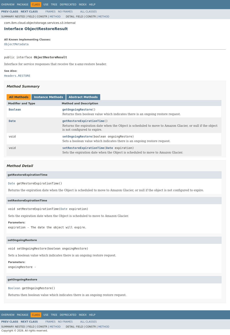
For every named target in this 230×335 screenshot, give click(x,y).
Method (55, 16)
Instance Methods (48, 97)
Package (22, 4)
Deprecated (68, 4)
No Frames (65, 11)
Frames (51, 11)
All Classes (88, 11)
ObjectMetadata (16, 44)
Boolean (15, 109)
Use (45, 4)
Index (83, 4)
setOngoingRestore (77, 136)
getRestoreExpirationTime (83, 121)
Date (12, 121)
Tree (54, 4)
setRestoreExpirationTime (83, 148)
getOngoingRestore (77, 109)
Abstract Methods (83, 97)
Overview (7, 4)
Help (92, 4)
